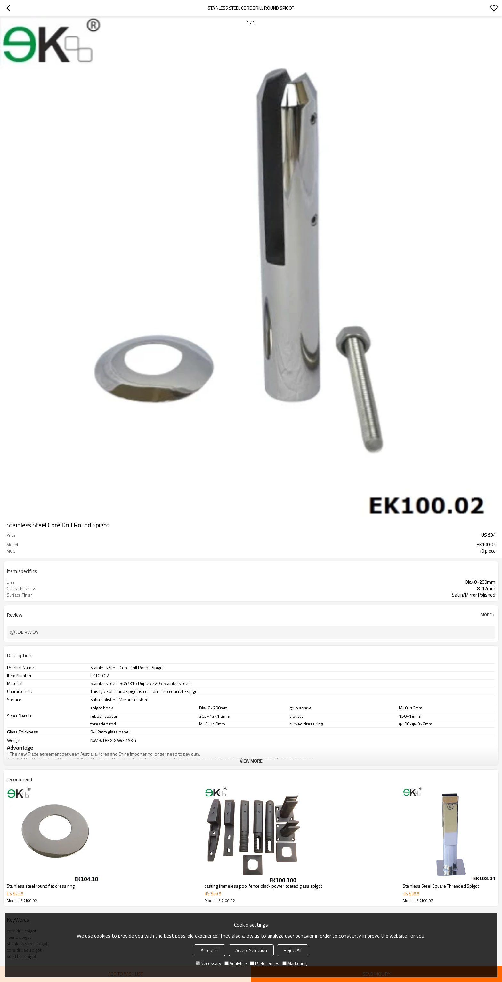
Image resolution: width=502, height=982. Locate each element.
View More (251, 760)
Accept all (210, 950)
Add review (27, 632)
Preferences (264, 963)
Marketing (294, 963)
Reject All (292, 950)
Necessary (208, 963)
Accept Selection (251, 950)
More (486, 615)
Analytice (235, 963)
